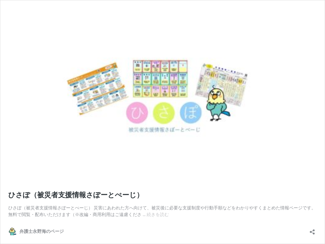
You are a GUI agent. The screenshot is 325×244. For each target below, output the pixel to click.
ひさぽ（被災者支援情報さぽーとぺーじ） (75, 195)
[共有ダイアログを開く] (312, 230)
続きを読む (158, 214)
